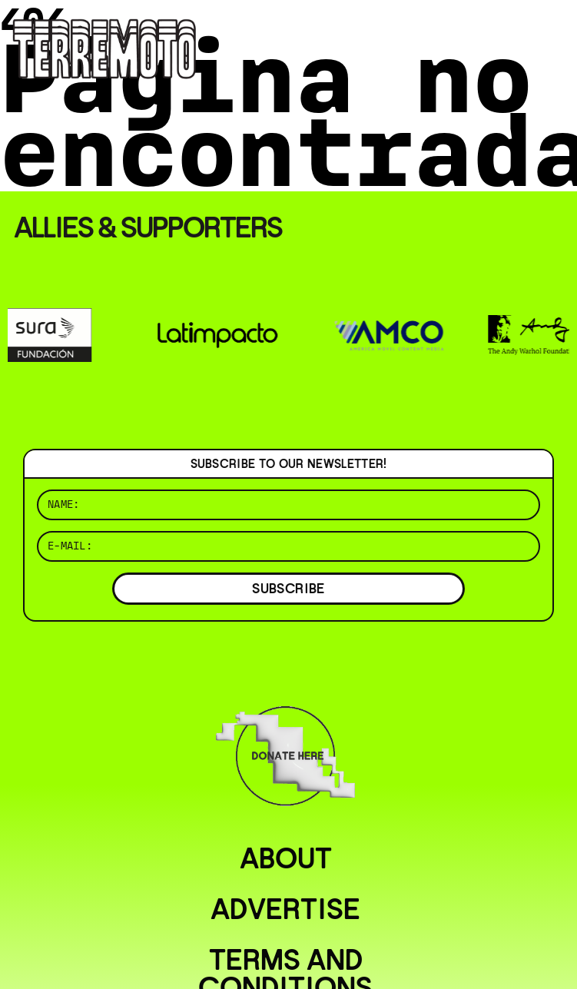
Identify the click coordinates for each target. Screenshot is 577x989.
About (286, 858)
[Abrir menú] (552, 30)
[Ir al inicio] (104, 47)
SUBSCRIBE (288, 588)
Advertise (285, 909)
